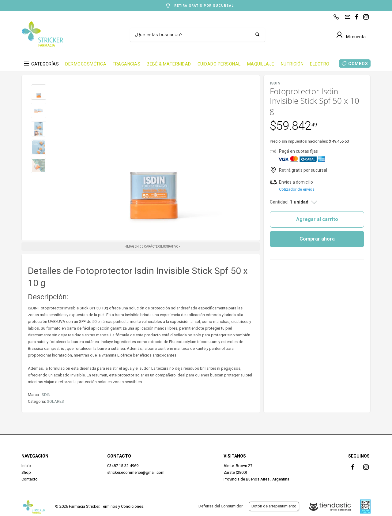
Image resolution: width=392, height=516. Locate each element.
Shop (26, 472)
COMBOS (358, 63)
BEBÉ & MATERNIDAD (169, 64)
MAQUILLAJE (260, 64)
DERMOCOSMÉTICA (85, 64)
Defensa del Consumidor (220, 506)
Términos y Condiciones (122, 506)
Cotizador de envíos (297, 189)
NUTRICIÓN (292, 64)
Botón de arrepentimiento (273, 506)
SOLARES (55, 401)
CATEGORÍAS (45, 64)
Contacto (29, 479)
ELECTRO (320, 64)
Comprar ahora (317, 239)
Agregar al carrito (317, 219)
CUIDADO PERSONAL (219, 64)
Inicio (26, 465)
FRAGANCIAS (126, 64)
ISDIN (46, 394)
